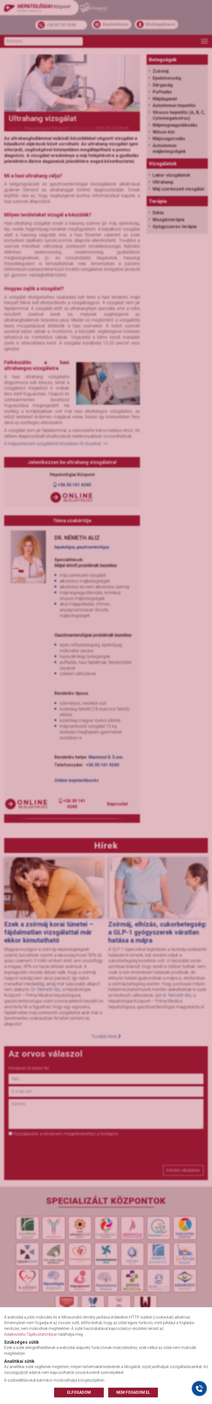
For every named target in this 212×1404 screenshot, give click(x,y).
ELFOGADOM (79, 1392)
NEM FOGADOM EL (133, 1392)
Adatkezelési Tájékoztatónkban (31, 1334)
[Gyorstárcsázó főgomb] (199, 1388)
